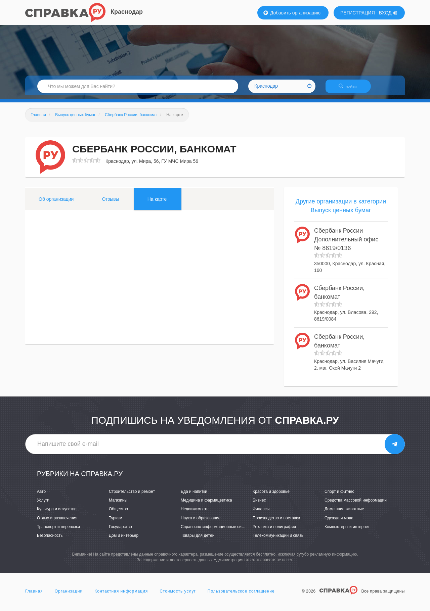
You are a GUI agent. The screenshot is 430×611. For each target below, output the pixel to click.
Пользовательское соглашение (241, 595)
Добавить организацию (291, 12)
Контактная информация (121, 595)
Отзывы (110, 203)
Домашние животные (344, 513)
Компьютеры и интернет (347, 530)
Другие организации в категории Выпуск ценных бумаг (341, 210)
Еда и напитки (194, 495)
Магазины (118, 504)
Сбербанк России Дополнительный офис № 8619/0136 (346, 243)
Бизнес (259, 504)
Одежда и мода (339, 522)
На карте (157, 203)
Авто (41, 495)
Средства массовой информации (356, 504)
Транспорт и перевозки (58, 530)
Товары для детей (197, 539)
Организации (69, 595)
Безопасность (50, 539)
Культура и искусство (57, 513)
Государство (120, 530)
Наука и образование (200, 522)
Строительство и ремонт (132, 495)
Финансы (261, 513)
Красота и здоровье (271, 495)
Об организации (56, 203)
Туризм (115, 522)
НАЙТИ (351, 89)
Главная (34, 595)
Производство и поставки (276, 522)
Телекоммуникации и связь (278, 539)
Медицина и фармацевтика (206, 504)
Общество (118, 513)
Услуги (43, 504)
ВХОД (388, 12)
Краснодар (127, 11)
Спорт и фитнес (339, 495)
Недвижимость (195, 513)
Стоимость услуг (178, 595)
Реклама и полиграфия (274, 530)
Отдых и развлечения (57, 522)
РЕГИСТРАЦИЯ (357, 12)
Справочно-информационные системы (217, 530)
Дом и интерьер (123, 539)
